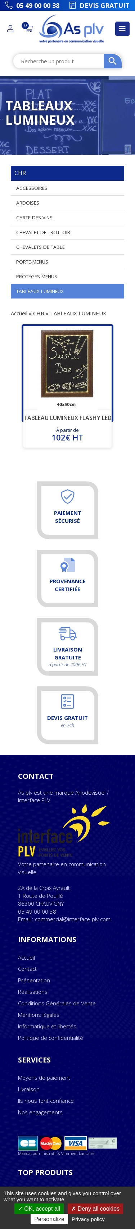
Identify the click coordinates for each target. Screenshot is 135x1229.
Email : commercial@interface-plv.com (64, 919)
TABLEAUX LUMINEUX (40, 291)
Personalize (49, 1219)
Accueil (19, 313)
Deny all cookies (95, 1209)
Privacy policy (88, 1219)
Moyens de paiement (44, 1077)
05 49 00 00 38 (37, 911)
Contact (27, 968)
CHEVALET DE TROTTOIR (43, 232)
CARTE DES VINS (34, 217)
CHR (38, 313)
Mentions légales (38, 1014)
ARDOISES (27, 203)
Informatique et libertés (47, 1026)
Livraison (29, 1089)
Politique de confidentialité (50, 1037)
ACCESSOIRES (32, 188)
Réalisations (33, 991)
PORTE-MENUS (32, 262)
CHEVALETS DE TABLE (40, 247)
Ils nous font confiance (46, 1100)
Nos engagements (40, 1112)
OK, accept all (39, 1209)
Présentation (34, 980)
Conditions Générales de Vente (57, 1003)
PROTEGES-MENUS (36, 276)
